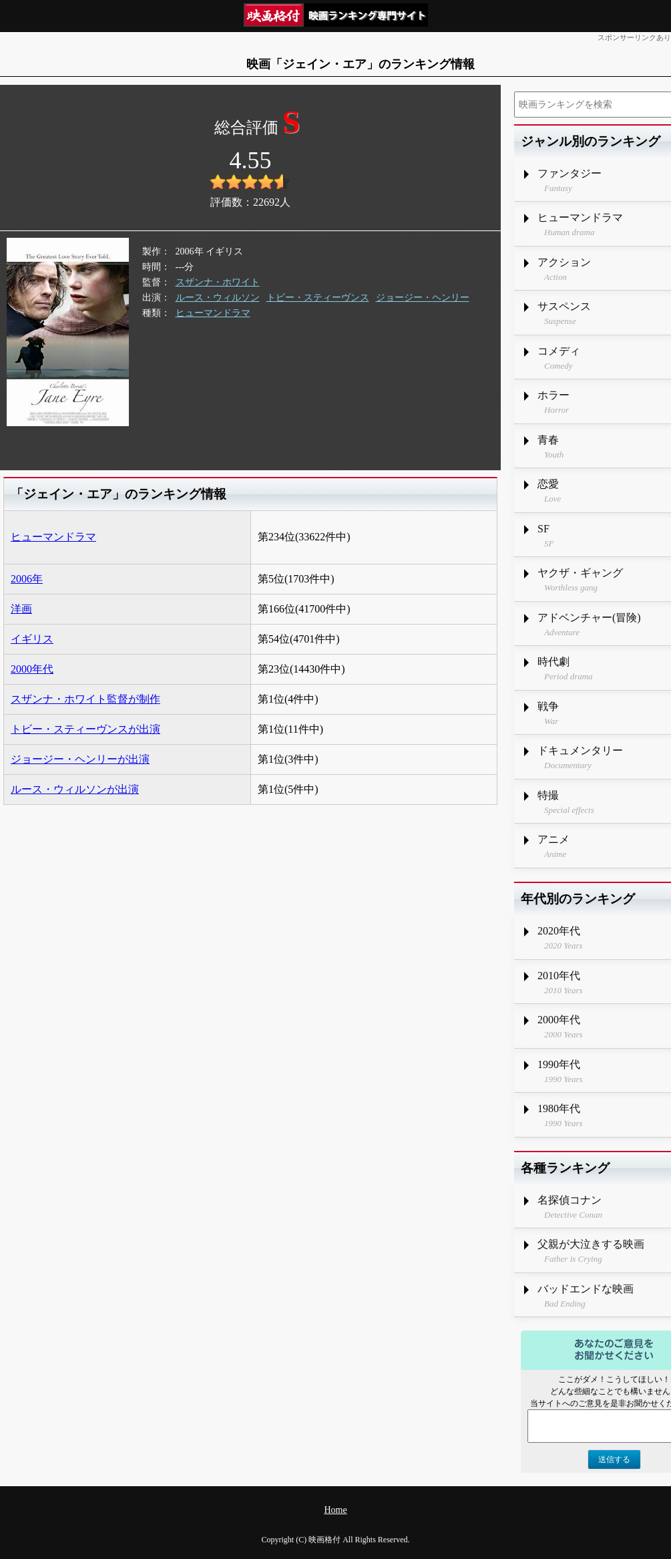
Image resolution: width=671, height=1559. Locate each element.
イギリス (32, 639)
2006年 (27, 578)
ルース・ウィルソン (218, 298)
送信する (614, 1459)
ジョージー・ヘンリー (422, 298)
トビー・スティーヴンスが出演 (85, 729)
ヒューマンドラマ (213, 313)
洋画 (21, 609)
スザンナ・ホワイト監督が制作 (85, 699)
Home (335, 1510)
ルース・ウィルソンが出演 (75, 789)
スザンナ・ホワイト (218, 282)
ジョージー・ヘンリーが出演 (80, 759)
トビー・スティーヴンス (317, 298)
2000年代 (32, 669)
